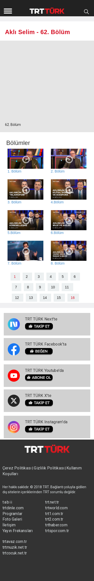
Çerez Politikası (17, 468)
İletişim (9, 525)
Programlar (12, 513)
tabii (8, 502)
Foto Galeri (12, 519)
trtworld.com (56, 508)
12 (17, 298)
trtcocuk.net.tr (15, 553)
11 (67, 287)
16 (73, 298)
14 (45, 298)
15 (59, 298)
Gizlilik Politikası (49, 468)
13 (31, 298)
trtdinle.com (13, 508)
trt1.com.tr (54, 513)
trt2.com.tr (54, 519)
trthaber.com (56, 525)
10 (53, 287)
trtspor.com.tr (57, 530)
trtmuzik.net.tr (15, 547)
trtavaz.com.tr (15, 541)
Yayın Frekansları (18, 530)
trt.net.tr (52, 502)
